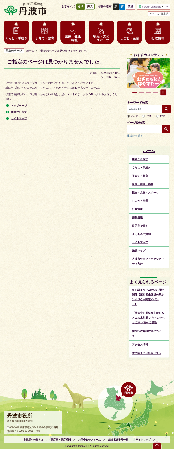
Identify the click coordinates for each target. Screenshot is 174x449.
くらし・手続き (16, 38)
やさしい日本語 (159, 13)
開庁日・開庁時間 (61, 439)
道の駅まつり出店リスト (146, 353)
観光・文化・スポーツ (101, 38)
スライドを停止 (163, 92)
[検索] (145, 109)
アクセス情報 (140, 344)
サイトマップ (19, 118)
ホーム (30, 50)
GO (167, 6)
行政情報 (158, 38)
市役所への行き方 (33, 439)
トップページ (19, 105)
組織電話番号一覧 (118, 439)
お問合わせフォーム (89, 439)
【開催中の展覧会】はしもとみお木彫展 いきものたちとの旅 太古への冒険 (148, 318)
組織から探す (19, 111)
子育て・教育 (44, 38)
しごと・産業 (129, 38)
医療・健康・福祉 (73, 38)
